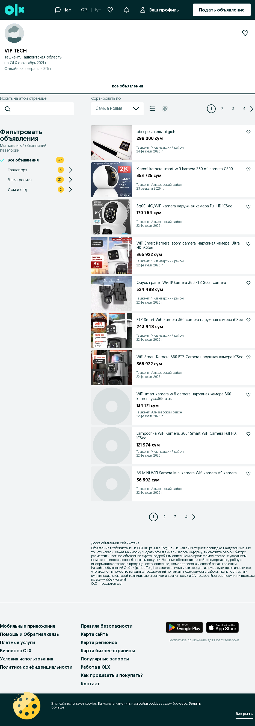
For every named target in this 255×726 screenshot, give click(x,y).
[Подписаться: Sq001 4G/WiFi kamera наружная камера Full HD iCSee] (248, 206)
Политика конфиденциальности (36, 667)
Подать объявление (158, 552)
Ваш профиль (163, 10)
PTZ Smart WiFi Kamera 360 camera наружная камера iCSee (190, 319)
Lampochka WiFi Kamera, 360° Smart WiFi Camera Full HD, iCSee (187, 435)
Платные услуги (17, 642)
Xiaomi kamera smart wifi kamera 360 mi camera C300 (185, 168)
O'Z (84, 9)
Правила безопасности (106, 626)
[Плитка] (165, 108)
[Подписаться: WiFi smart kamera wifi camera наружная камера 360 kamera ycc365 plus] (248, 394)
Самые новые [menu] (117, 108)
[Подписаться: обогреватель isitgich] (248, 132)
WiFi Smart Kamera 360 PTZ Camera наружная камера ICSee (190, 356)
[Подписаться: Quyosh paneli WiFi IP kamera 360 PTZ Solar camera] (248, 283)
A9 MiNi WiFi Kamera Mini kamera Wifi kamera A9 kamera (187, 473)
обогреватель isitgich (156, 131)
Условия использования (26, 659)
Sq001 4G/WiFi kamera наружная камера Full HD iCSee (184, 206)
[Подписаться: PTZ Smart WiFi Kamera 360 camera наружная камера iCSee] (248, 320)
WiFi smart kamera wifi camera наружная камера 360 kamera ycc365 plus (184, 396)
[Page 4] (244, 108)
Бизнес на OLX (15, 650)
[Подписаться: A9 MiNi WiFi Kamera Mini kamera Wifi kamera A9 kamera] (248, 473)
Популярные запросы (105, 659)
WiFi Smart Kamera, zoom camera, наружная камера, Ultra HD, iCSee (188, 245)
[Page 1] (211, 108)
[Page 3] (233, 108)
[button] (126, 9)
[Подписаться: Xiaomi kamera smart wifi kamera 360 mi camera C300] (248, 169)
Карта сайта (94, 634)
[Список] (152, 108)
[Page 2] (222, 108)
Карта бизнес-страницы (108, 650)
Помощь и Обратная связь (29, 634)
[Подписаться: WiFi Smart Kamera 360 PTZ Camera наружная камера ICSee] (248, 357)
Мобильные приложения (27, 626)
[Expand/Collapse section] (70, 170)
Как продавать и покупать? (112, 675)
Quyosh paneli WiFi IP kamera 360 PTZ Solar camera (181, 282)
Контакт (90, 683)
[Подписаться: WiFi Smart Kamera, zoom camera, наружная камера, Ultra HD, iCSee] (248, 244)
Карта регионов (99, 642)
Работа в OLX (95, 667)
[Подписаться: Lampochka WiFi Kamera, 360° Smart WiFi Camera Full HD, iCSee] (248, 434)
